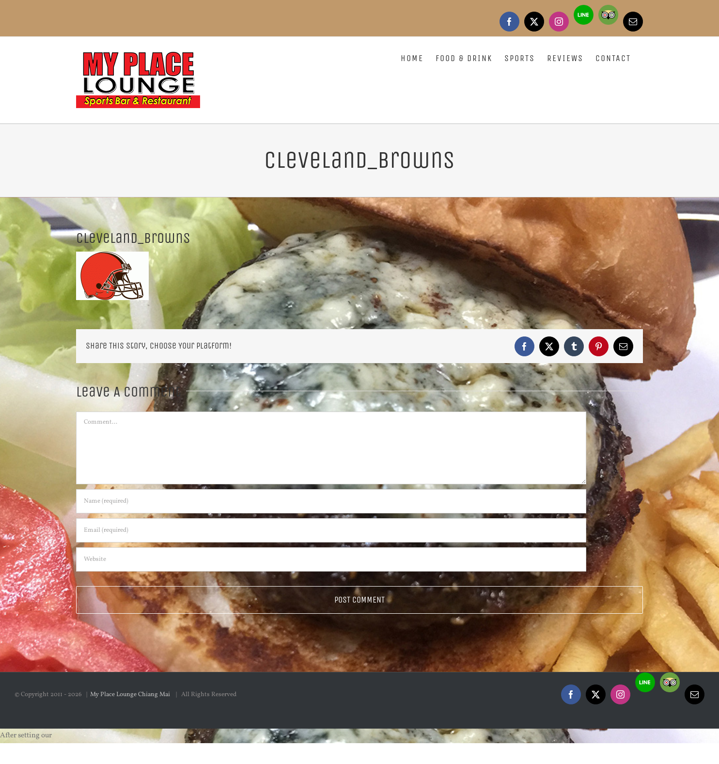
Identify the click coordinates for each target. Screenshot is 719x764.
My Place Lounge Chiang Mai (131, 730)
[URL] (331, 559)
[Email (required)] (331, 530)
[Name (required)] (331, 501)
